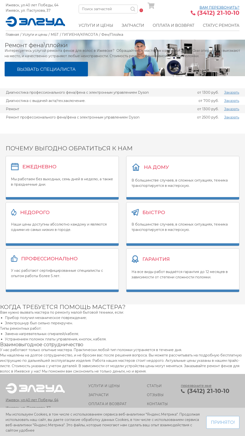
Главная (12, 34)
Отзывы (155, 395)
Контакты (157, 404)
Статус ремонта (221, 25)
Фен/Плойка (112, 34)
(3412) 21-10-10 (218, 13)
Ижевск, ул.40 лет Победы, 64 (32, 5)
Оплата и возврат (173, 25)
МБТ (55, 34)
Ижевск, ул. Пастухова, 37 (28, 10)
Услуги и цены (96, 25)
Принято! (223, 422)
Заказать (231, 92)
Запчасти (133, 25)
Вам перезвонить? (219, 7)
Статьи (154, 386)
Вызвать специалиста (46, 69)
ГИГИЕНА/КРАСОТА (80, 34)
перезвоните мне (196, 385)
